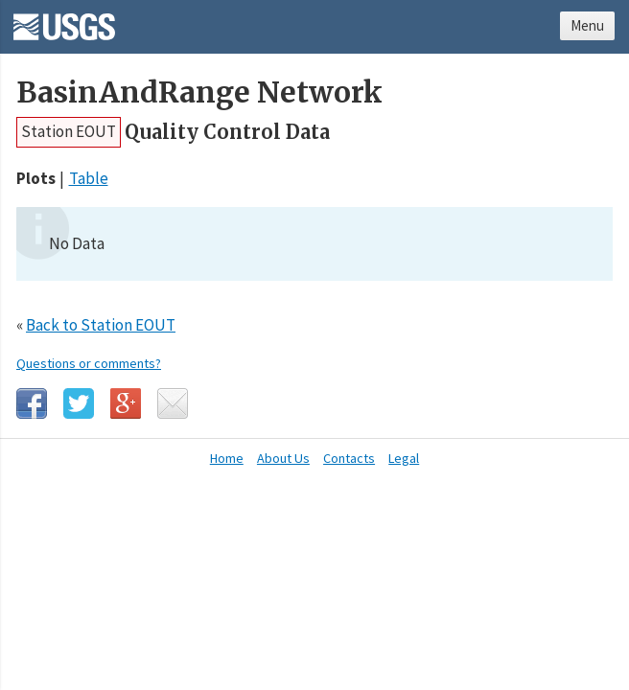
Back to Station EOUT (100, 324)
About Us (283, 458)
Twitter (78, 403)
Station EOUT (68, 131)
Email (172, 403)
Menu (587, 25)
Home (227, 458)
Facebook (31, 403)
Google (125, 403)
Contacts (349, 458)
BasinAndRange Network (199, 92)
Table (88, 178)
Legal (403, 458)
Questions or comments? (88, 363)
